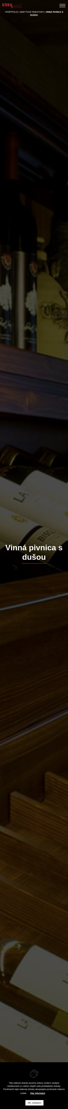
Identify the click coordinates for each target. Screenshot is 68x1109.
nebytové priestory (32, 12)
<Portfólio (11, 12)
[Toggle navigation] (62, 5)
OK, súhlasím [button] (34, 1102)
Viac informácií (37, 1093)
